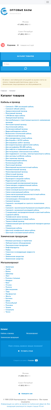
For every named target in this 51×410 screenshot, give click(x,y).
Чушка (8, 307)
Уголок (9, 285)
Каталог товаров (25, 56)
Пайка (8, 250)
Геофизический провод (15, 136)
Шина (8, 300)
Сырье (8, 254)
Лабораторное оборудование (18, 243)
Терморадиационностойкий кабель (20, 219)
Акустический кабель (14, 127)
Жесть (8, 296)
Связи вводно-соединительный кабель (22, 185)
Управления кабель (14, 228)
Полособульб (11, 303)
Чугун (8, 312)
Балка (8, 271)
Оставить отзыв (27, 351)
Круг (7, 282)
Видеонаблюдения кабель (16, 131)
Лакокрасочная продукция (17, 245)
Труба (8, 269)
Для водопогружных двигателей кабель (22, 145)
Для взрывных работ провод (18, 142)
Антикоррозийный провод (16, 129)
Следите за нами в (25, 360)
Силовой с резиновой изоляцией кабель (22, 210)
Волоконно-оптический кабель (18, 133)
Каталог (4, 329)
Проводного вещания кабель (18, 178)
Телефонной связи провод (17, 217)
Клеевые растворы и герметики (19, 240)
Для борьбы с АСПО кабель (17, 140)
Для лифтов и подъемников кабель (20, 149)
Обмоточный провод (14, 174)
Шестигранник (12, 289)
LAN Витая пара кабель (15, 115)
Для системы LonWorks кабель (18, 156)
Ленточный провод (13, 165)
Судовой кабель (12, 214)
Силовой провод (13, 201)
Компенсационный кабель (16, 160)
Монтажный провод (14, 113)
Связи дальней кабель (15, 187)
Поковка (9, 305)
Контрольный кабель (14, 163)
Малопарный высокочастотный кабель (22, 167)
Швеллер (9, 273)
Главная (4, 91)
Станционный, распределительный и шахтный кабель (28, 212)
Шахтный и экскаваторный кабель (20, 232)
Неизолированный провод (16, 172)
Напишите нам (26, 393)
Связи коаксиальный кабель (17, 192)
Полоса (9, 287)
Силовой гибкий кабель (15, 109)
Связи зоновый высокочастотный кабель (23, 190)
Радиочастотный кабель (16, 181)
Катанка (9, 298)
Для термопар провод (15, 158)
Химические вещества (15, 256)
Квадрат (9, 280)
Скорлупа (10, 309)
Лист (7, 276)
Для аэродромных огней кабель (19, 138)
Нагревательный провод (16, 169)
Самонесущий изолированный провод (21, 183)
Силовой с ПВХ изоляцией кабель (20, 106)
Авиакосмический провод (16, 111)
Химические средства (14, 259)
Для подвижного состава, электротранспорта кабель (28, 154)
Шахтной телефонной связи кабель (20, 230)
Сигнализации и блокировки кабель (20, 199)
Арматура (10, 267)
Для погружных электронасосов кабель (22, 151)
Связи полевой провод (15, 196)
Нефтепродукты (12, 247)
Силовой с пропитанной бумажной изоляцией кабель (28, 208)
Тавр (8, 291)
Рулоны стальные (13, 278)
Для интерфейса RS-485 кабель (19, 147)
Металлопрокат (10, 263)
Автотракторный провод (16, 124)
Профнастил (11, 294)
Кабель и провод (10, 102)
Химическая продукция (14, 236)
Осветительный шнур (14, 176)
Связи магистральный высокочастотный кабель (25, 194)
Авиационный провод (15, 118)
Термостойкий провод (15, 221)
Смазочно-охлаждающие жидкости (20, 252)
